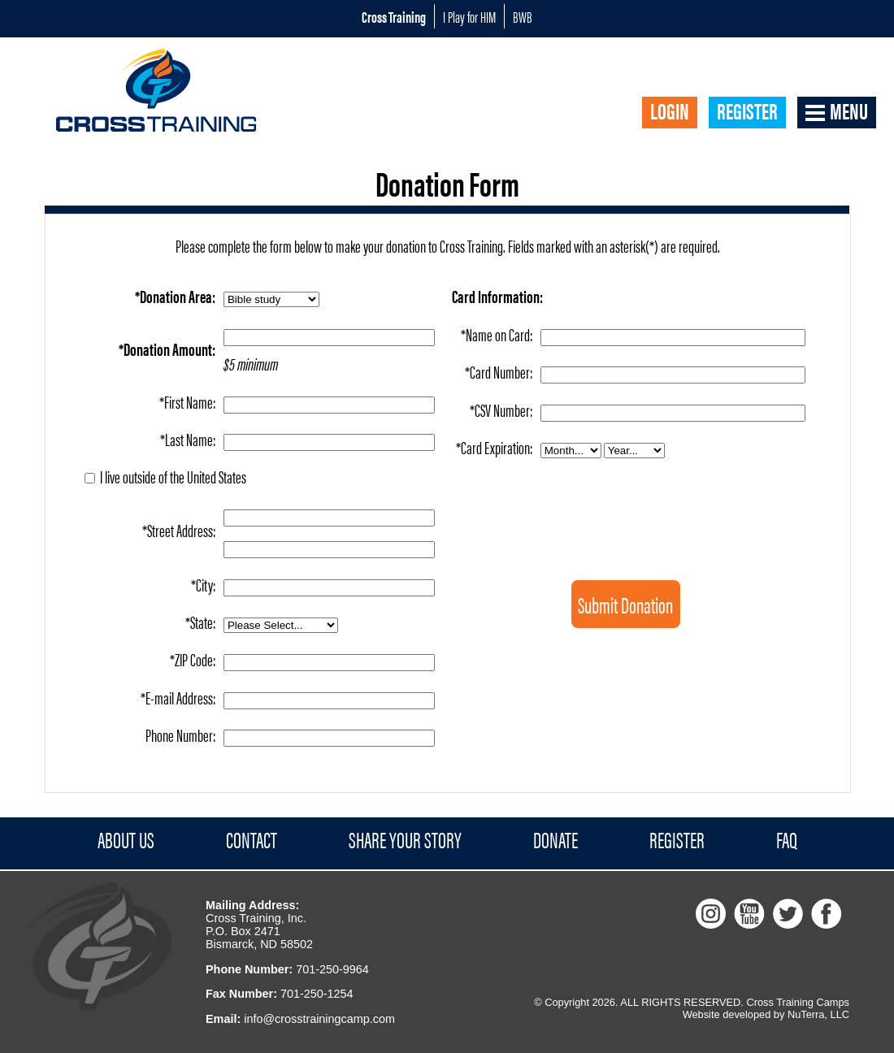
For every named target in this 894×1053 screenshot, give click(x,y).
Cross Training (394, 16)
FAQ (786, 840)
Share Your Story (405, 840)
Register (747, 111)
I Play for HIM (469, 16)
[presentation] (633, 494)
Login (669, 111)
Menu (849, 111)
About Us (126, 840)
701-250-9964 (332, 969)
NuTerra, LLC (818, 1014)
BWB (522, 16)
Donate (555, 840)
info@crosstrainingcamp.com (319, 1018)
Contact (251, 840)
